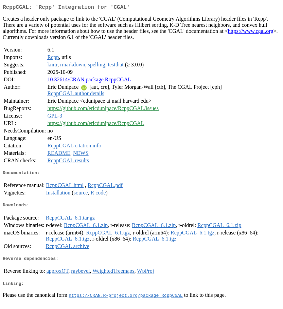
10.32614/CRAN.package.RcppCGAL (89, 81)
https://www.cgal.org (250, 32)
